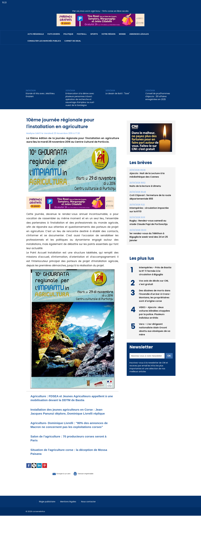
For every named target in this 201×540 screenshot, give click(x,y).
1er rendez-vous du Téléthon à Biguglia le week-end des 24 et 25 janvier (148, 237)
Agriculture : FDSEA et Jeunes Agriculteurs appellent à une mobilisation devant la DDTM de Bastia (68, 400)
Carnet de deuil (72, 41)
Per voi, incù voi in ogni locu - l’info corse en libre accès (100, 11)
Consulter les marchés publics (44, 41)
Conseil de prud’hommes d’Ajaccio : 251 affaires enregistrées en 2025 (157, 96)
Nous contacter (92, 513)
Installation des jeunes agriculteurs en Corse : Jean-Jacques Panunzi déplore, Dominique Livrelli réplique (72, 417)
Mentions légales (70, 513)
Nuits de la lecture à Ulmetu (145, 186)
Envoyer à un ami (57, 485)
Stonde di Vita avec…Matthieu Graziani (40, 95)
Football (82, 34)
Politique (68, 34)
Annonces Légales (139, 34)
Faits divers (54, 34)
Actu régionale (36, 34)
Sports (94, 34)
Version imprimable (87, 485)
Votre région (108, 34)
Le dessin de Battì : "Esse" (118, 93)
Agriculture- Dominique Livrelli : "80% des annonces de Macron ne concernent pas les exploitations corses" (72, 434)
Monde (122, 34)
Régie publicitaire (48, 513)
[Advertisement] (100, 65)
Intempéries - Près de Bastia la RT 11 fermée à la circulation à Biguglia (155, 271)
